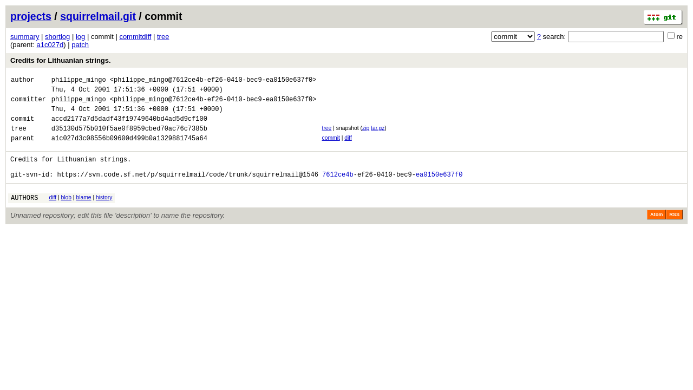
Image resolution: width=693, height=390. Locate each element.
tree (163, 36)
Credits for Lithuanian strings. (60, 60)
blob (66, 214)
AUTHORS (24, 215)
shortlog (57, 36)
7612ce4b (338, 190)
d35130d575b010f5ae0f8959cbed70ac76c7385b (129, 137)
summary (24, 36)
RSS (674, 232)
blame (83, 214)
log (80, 36)
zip (365, 136)
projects (30, 16)
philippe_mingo (78, 81)
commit (330, 148)
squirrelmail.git (98, 16)
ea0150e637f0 (439, 190)
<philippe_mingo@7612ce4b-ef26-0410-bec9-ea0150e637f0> (213, 81)
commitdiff (135, 36)
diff (348, 148)
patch (80, 45)
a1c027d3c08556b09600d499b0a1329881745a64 (129, 149)
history (104, 214)
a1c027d (49, 45)
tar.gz (377, 136)
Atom (656, 232)
